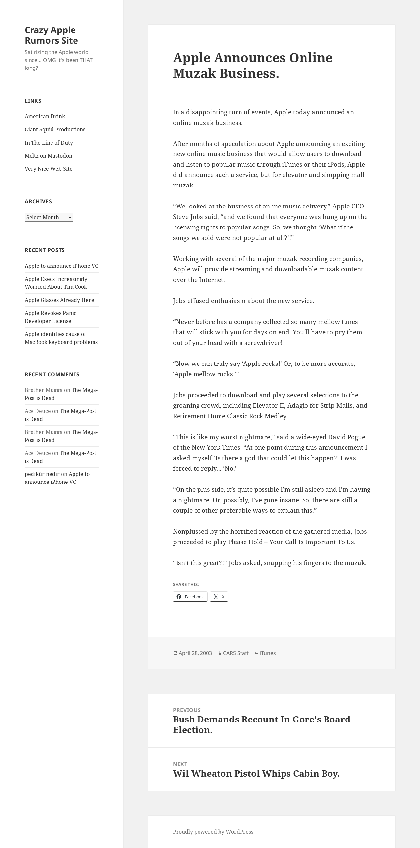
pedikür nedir (42, 474)
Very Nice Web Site (49, 168)
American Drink (45, 116)
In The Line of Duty (49, 142)
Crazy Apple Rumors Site (51, 35)
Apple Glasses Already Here (59, 300)
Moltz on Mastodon (48, 155)
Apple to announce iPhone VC (61, 265)
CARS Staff (236, 653)
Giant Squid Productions (55, 129)
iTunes (268, 653)
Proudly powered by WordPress (213, 831)
